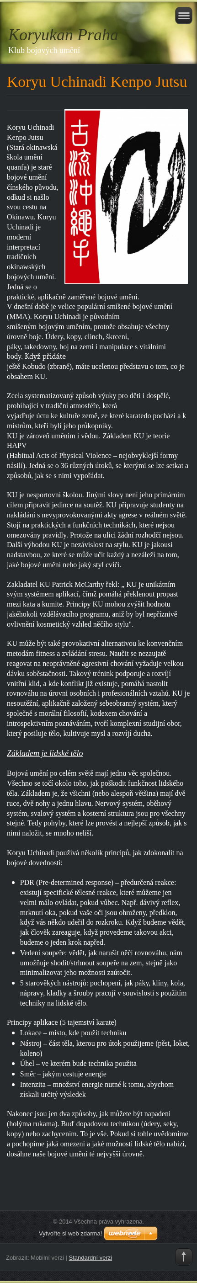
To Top (183, 1257)
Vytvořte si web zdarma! (70, 1233)
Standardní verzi (90, 1257)
